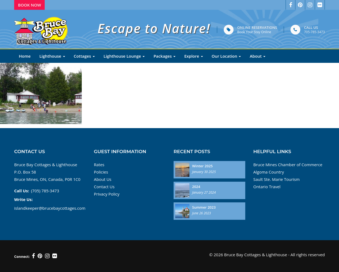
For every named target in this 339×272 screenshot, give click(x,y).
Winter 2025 (202, 165)
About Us (102, 179)
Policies (101, 172)
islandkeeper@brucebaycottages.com (49, 208)
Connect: (22, 256)
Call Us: (21, 190)
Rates (99, 164)
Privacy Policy (107, 194)
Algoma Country (268, 172)
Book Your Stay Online (254, 32)
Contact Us (104, 186)
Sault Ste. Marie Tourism (276, 179)
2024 (196, 186)
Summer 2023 (204, 207)
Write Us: (23, 199)
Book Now (29, 5)
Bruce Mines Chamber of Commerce (287, 164)
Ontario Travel (267, 186)
